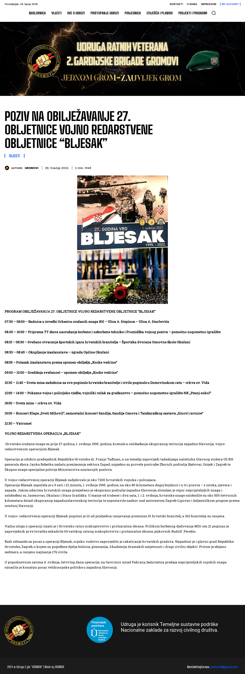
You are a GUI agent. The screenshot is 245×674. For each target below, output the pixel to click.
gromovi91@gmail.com (224, 667)
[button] (213, 12)
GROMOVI (31, 168)
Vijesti (14, 156)
